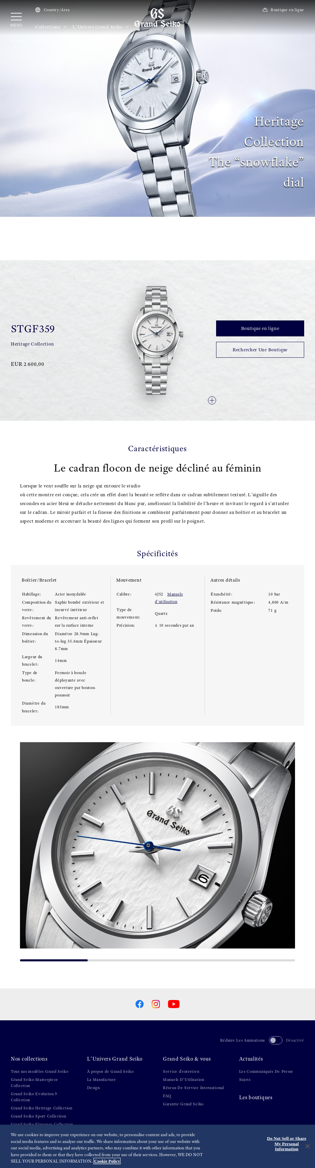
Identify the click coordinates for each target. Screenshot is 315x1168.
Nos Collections (46, 41)
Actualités (251, 1059)
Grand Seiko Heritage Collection (41, 1108)
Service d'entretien (181, 1071)
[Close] (307, 1146)
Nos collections (29, 1059)
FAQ (167, 1096)
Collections (51, 27)
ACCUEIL (19, 41)
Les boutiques (256, 1097)
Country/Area (52, 10)
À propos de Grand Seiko (110, 1071)
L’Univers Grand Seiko (100, 27)
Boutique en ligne (283, 10)
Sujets (245, 1079)
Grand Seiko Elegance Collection (42, 1124)
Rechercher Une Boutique (260, 350)
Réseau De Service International (193, 1087)
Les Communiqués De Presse (266, 1071)
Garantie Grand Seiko (183, 1104)
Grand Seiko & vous (187, 1059)
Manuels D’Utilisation (183, 1079)
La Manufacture (101, 1079)
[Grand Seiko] (157, 17)
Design (93, 1087)
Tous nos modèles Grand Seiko (39, 1071)
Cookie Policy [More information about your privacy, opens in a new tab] (107, 1161)
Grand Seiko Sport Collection (38, 1116)
